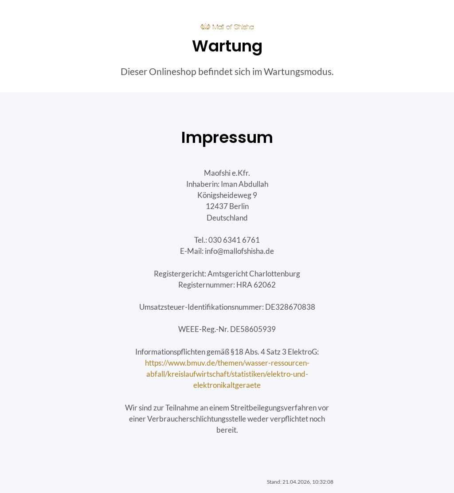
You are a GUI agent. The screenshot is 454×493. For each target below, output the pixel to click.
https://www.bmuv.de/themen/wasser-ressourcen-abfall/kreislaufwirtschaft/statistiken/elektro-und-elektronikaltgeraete (227, 374)
